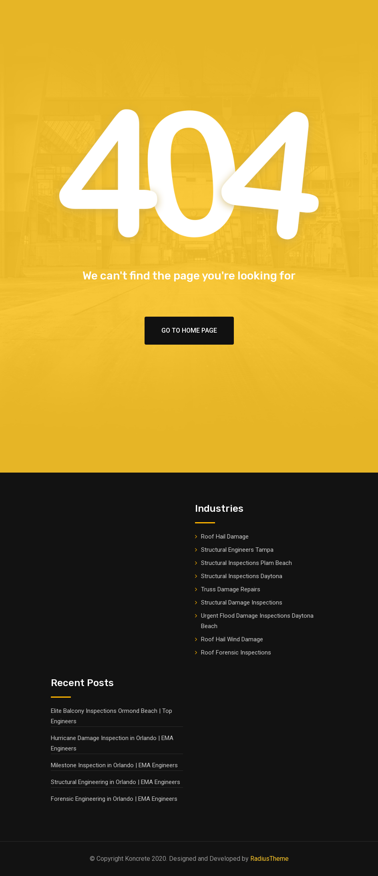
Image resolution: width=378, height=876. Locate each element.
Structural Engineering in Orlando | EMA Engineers (115, 782)
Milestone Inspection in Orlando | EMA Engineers (114, 765)
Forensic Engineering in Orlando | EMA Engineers (114, 798)
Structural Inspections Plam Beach (246, 563)
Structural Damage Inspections (241, 602)
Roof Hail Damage (225, 536)
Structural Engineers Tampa (237, 549)
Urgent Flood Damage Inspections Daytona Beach (257, 621)
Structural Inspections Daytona (241, 576)
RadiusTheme (269, 858)
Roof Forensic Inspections (236, 652)
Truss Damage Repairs (230, 589)
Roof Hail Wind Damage (232, 639)
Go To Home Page (189, 330)
